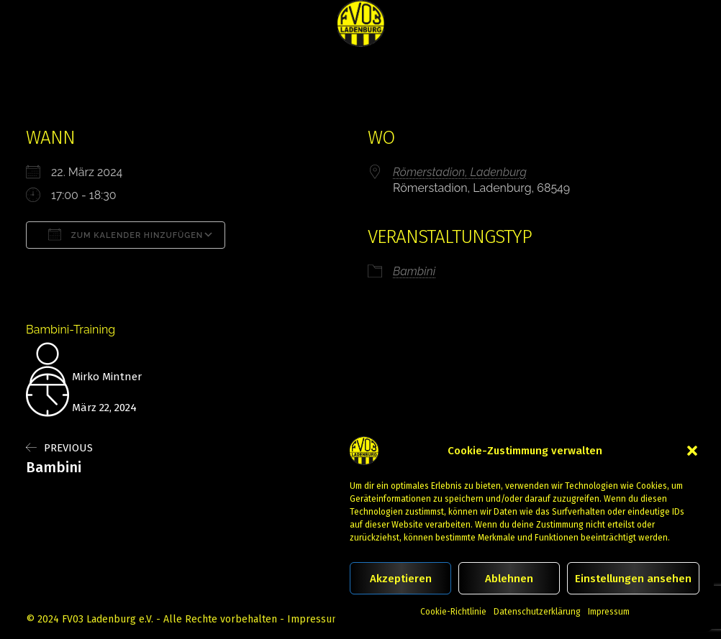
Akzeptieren (401, 578)
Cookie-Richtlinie (453, 612)
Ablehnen (509, 578)
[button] (692, 450)
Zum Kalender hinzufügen (125, 234)
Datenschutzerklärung (537, 612)
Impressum (609, 612)
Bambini (414, 271)
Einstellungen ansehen (633, 578)
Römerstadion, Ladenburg (460, 172)
